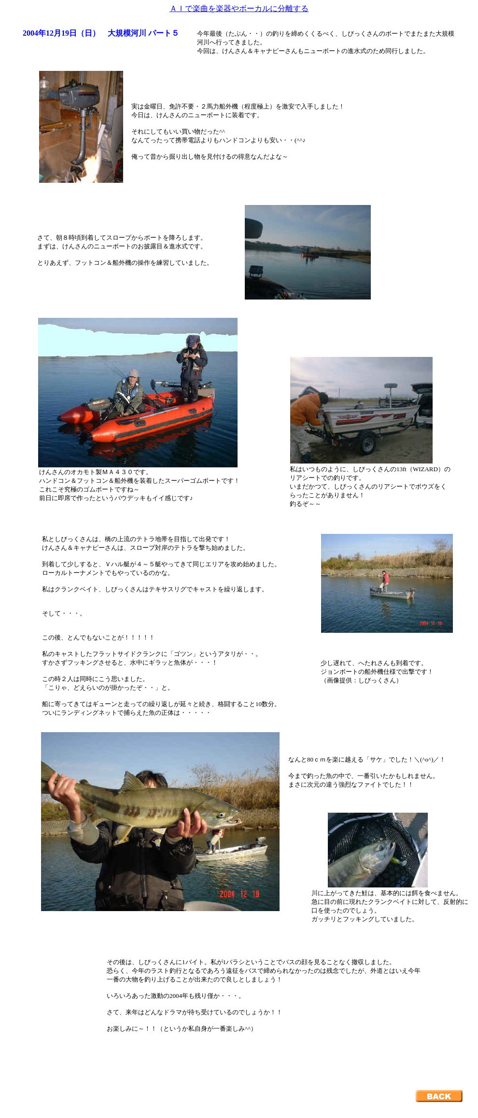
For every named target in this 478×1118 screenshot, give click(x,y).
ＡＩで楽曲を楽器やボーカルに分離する (239, 8)
